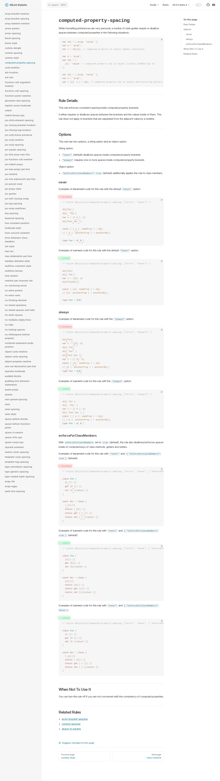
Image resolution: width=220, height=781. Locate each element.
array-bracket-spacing (75, 719)
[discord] (213, 5)
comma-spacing (71, 723)
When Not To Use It (193, 49)
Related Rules (190, 53)
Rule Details (189, 24)
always (189, 39)
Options (187, 29)
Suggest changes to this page (76, 743)
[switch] (198, 5)
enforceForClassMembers (199, 44)
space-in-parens (71, 728)
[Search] (57, 5)
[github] (208, 5)
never (189, 34)
